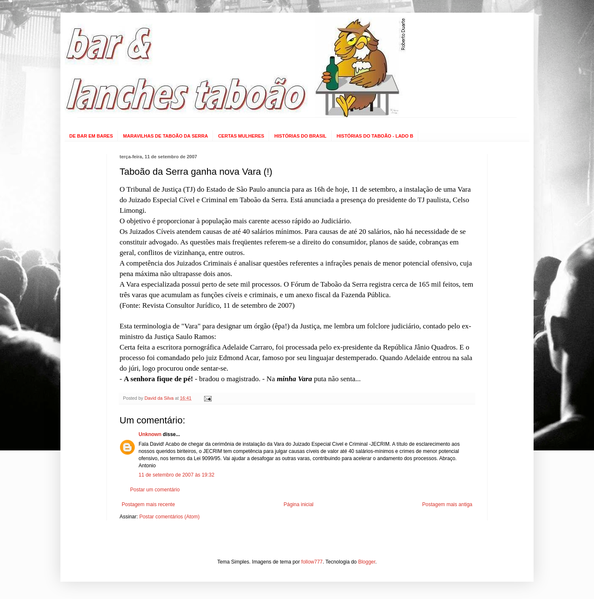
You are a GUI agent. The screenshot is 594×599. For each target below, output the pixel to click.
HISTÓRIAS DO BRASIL (300, 135)
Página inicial (298, 504)
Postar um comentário (155, 490)
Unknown (150, 434)
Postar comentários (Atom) (169, 517)
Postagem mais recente (148, 504)
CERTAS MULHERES (241, 135)
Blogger (367, 562)
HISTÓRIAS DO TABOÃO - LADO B (375, 135)
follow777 (312, 562)
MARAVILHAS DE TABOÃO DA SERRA (165, 135)
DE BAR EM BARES (91, 135)
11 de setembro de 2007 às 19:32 (176, 475)
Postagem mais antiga (447, 504)
